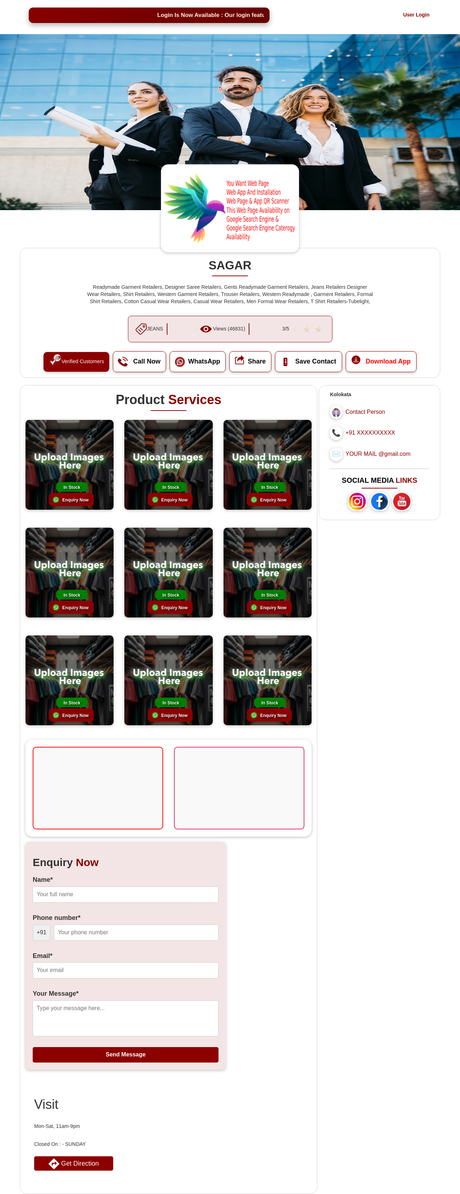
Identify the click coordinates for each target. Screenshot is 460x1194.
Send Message (126, 1054)
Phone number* (56, 917)
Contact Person (365, 412)
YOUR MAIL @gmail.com (377, 454)
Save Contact (308, 361)
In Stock (72, 487)
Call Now (139, 361)
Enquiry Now (75, 500)
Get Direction (74, 1163)
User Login (416, 15)
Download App (381, 361)
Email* (42, 955)
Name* (43, 879)
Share (250, 361)
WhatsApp (197, 361)
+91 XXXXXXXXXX (370, 433)
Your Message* (56, 993)
